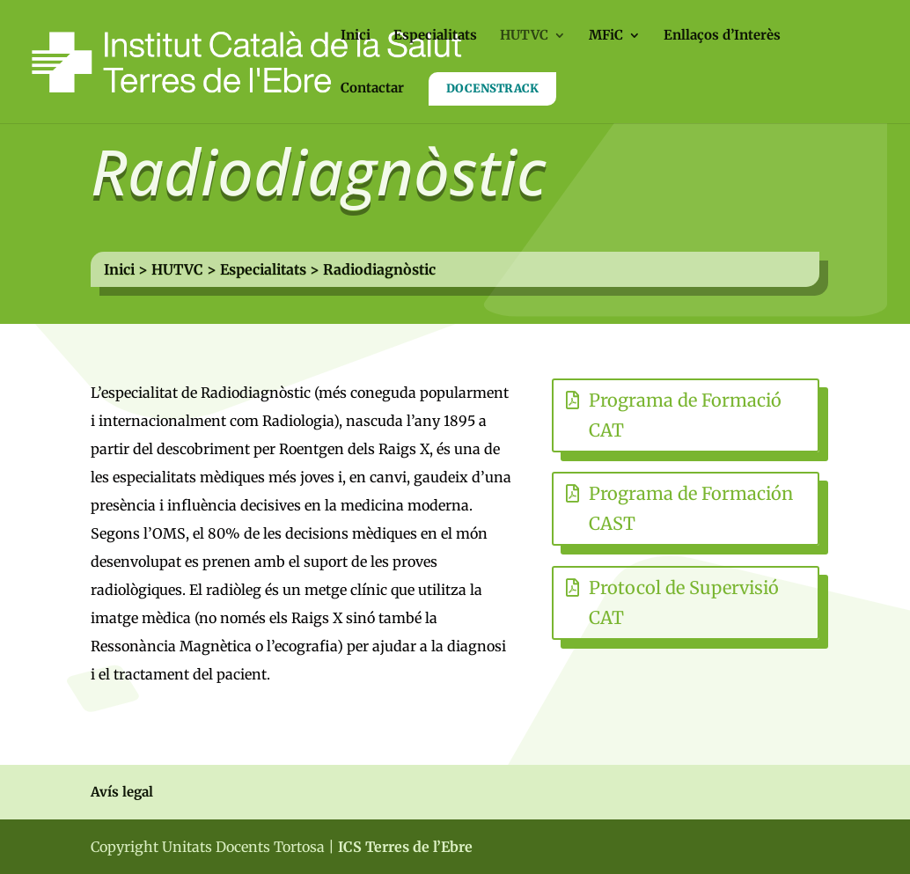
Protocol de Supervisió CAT (684, 602)
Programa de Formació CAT (685, 415)
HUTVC (524, 36)
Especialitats (435, 36)
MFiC (606, 36)
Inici (356, 36)
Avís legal (122, 791)
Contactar (372, 89)
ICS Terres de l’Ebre (405, 847)
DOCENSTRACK (492, 88)
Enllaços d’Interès (722, 36)
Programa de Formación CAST (691, 508)
